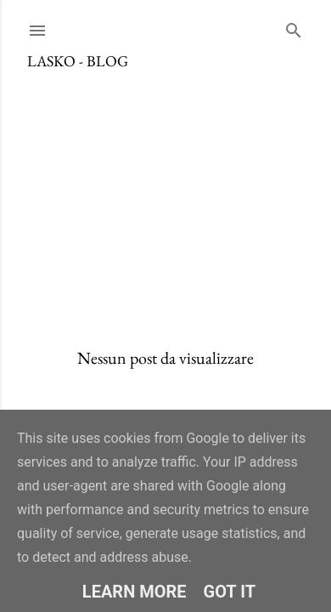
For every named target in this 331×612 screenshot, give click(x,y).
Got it (230, 591)
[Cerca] (293, 26)
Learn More (134, 591)
